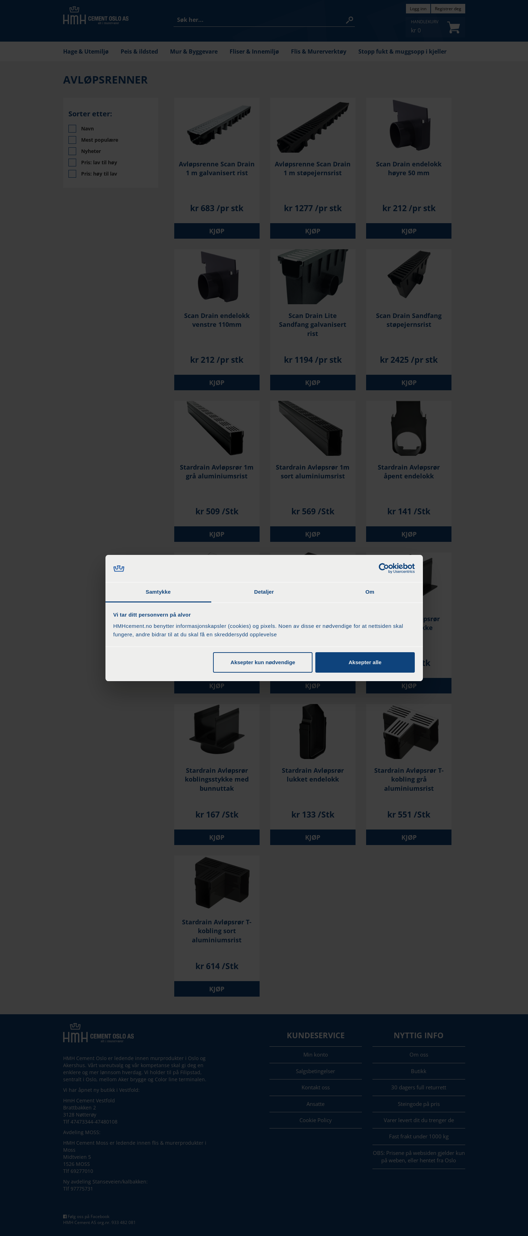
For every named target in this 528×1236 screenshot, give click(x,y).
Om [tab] (369, 592)
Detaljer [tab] (264, 592)
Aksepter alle (364, 662)
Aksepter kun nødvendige (263, 662)
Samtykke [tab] (158, 592)
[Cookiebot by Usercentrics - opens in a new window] (384, 568)
